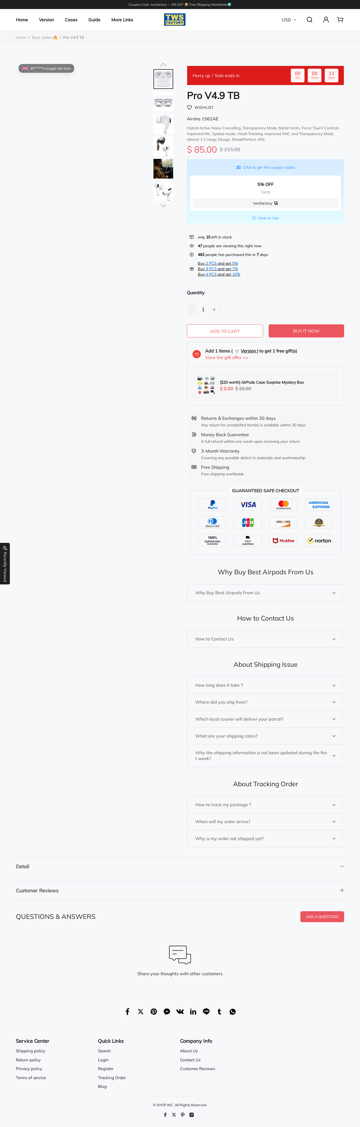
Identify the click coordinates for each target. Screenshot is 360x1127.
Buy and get (218, 263)
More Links (122, 19)
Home (22, 19)
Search (104, 1050)
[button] (163, 64)
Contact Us (190, 1059)
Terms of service (31, 1077)
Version (46, 19)
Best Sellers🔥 (45, 37)
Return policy (28, 1059)
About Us (189, 1050)
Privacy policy (29, 1068)
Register (105, 1068)
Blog (102, 1086)
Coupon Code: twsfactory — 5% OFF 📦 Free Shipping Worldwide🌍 (180, 4)
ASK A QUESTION (322, 916)
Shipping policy (30, 1050)
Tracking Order (112, 1077)
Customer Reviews (197, 1068)
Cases (71, 19)
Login (103, 1059)
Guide (94, 19)
